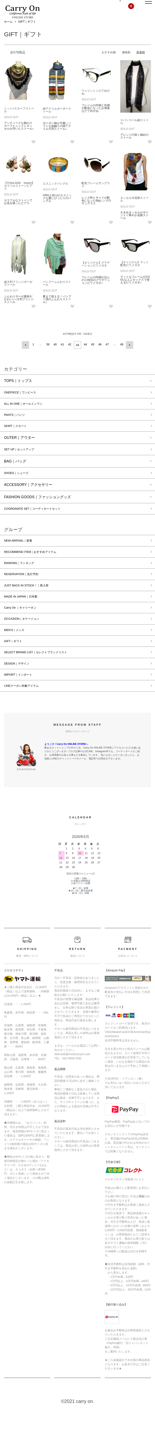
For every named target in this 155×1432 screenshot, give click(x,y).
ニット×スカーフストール (19, 119)
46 (99, 353)
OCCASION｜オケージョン (26, 637)
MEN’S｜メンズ (17, 649)
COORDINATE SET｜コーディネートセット (40, 521)
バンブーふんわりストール (57, 292)
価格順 (126, 61)
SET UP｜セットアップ (23, 461)
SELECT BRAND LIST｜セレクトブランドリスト (44, 673)
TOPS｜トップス (18, 389)
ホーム (8, 30)
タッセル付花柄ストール (134, 208)
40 (55, 353)
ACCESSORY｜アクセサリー (28, 497)
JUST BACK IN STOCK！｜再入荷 (32, 602)
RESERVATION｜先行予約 (26, 590)
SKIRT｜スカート (18, 436)
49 (121, 353)
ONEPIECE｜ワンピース (24, 401)
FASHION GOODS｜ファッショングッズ (37, 509)
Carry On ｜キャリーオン (24, 626)
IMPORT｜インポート (22, 697)
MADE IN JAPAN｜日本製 (25, 614)
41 (63, 353)
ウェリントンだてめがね (96, 101)
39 (48, 353)
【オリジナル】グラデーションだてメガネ (96, 273)
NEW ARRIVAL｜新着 (22, 554)
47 (106, 353)
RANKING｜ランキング (23, 578)
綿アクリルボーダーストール (57, 119)
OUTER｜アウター (19, 449)
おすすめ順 (109, 61)
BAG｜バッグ (15, 473)
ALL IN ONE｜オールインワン (28, 413)
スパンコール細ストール (134, 131)
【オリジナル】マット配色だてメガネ (134, 273)
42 (70, 353)
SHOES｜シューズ (19, 485)
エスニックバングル (55, 192)
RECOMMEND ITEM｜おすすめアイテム (37, 566)
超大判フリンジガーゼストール (18, 292)
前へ (27, 353)
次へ (128, 353)
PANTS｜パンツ (17, 424)
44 (84, 353)
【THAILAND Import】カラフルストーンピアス (19, 194)
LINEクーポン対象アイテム (26, 709)
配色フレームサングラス (96, 194)
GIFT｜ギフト (27, 30)
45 (92, 353)
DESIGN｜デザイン (20, 685)
